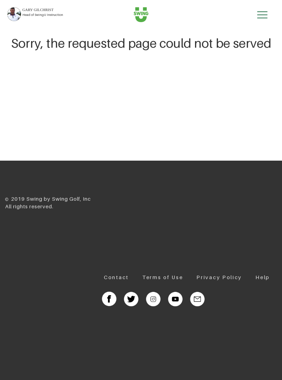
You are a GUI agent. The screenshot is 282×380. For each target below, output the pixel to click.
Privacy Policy (219, 277)
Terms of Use (162, 277)
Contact (116, 277)
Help (262, 277)
